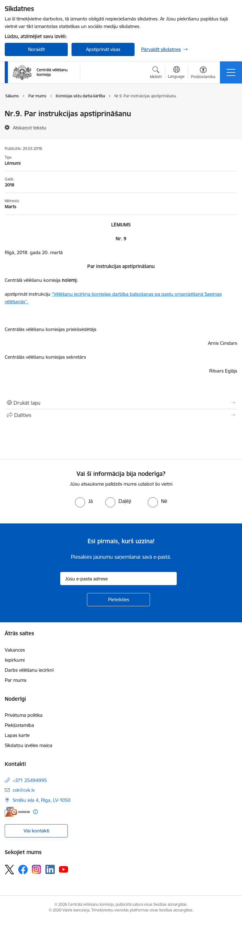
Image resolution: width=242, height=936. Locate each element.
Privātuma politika (24, 715)
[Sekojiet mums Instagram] (36, 869)
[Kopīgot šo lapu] (121, 415)
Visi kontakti (36, 831)
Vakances (15, 650)
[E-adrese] (17, 812)
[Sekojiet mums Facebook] (23, 869)
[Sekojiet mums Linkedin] (50, 869)
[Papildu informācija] (35, 811)
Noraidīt (36, 49)
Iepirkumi (15, 660)
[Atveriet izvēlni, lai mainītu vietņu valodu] (176, 73)
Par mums (15, 680)
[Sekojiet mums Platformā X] (9, 869)
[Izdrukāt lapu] (121, 403)
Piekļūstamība (19, 725)
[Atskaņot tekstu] (29, 127)
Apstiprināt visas (103, 49)
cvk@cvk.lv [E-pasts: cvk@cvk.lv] (24, 790)
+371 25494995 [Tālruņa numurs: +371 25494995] (30, 780)
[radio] (84, 501)
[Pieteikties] (118, 599)
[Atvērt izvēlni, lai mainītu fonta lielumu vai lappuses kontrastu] (203, 73)
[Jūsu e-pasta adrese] (118, 578)
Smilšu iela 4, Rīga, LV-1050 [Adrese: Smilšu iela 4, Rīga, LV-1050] (42, 800)
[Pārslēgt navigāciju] (231, 72)
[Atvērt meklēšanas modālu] (156, 73)
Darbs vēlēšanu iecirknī (29, 670)
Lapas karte (17, 735)
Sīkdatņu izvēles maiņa (28, 745)
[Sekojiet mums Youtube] (63, 869)
